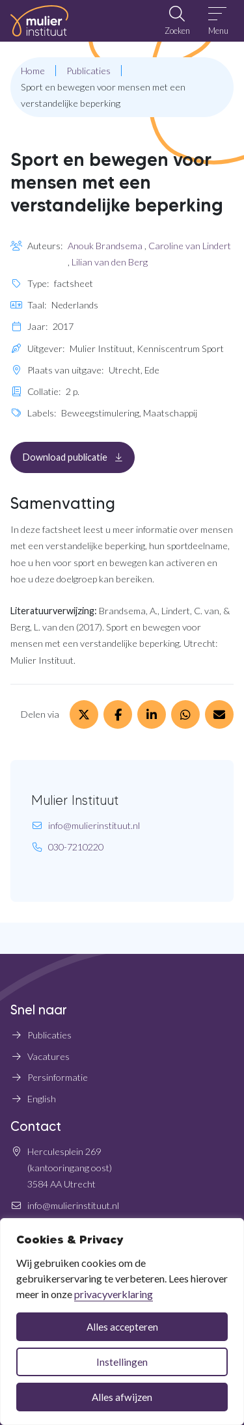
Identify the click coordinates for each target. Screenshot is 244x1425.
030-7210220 (75, 846)
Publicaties (49, 1034)
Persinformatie (57, 1077)
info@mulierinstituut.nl (94, 825)
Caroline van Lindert (189, 245)
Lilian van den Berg (110, 261)
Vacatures (48, 1056)
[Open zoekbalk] (177, 21)
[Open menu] (218, 21)
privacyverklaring (113, 1294)
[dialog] (122, 1321)
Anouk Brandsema (105, 245)
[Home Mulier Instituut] (39, 21)
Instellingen (122, 1362)
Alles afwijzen (122, 1397)
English (41, 1098)
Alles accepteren (122, 1327)
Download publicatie (79, 456)
